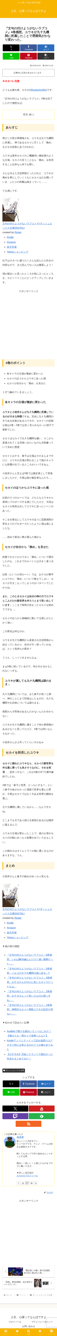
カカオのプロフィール (27, 1175)
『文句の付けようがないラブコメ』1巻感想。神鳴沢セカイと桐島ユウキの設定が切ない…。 (30, 1009)
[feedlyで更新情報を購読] (42, 1116)
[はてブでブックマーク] (45, 47)
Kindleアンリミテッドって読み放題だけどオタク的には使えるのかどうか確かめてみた (30, 1045)
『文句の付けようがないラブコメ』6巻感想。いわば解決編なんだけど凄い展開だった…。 (30, 959)
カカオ (20, 1137)
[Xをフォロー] (15, 1109)
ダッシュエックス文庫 (13, 1070)
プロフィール (15, 1322)
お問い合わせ (28, 1326)
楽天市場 (12, 247)
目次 (25, 114)
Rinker (17, 232)
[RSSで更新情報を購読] (28, 1124)
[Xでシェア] (11, 47)
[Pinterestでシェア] (28, 56)
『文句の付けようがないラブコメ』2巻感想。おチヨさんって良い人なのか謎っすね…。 (29, 996)
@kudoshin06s (38, 90)
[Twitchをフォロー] (15, 1116)
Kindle (10, 237)
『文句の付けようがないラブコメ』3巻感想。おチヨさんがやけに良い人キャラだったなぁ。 (30, 982)
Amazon (11, 242)
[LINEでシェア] (11, 56)
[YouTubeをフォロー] (42, 1109)
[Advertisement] (28, 326)
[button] (45, 56)
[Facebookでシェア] (28, 47)
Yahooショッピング (17, 252)
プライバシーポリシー (42, 1322)
